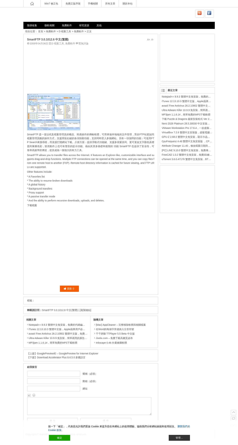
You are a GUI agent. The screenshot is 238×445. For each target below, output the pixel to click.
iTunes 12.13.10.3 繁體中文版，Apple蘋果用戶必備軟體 (59, 329)
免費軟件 (67, 25)
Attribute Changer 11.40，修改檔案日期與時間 (187, 145)
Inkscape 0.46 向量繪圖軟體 (110, 342)
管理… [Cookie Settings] (179, 437)
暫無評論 (83, 43)
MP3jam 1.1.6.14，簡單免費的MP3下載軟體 (53, 342)
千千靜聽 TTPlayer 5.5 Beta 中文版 (114, 333)
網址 (85, 388)
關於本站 (128, 3)
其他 (99, 25)
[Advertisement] (90, 68)
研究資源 (84, 25)
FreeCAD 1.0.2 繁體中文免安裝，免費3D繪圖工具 (189, 154)
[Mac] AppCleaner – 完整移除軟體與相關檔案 (119, 324)
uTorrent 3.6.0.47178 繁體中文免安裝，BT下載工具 (190, 159)
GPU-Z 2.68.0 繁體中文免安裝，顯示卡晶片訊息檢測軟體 (193, 136)
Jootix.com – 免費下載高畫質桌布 (113, 338)
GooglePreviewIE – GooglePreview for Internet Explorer (67, 353)
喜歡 (69, 288)
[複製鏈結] (85, 310)
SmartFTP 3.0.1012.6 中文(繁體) (60, 310)
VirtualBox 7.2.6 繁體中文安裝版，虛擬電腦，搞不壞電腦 (193, 132)
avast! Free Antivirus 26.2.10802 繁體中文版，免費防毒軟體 (62, 333)
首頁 (40, 31)
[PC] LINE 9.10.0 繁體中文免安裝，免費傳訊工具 (189, 150)
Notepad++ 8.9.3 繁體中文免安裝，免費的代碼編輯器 (58, 324)
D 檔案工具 (65, 31)
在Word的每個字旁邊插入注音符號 (113, 329)
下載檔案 (32, 205)
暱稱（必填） (90, 373)
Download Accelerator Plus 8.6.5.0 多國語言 (61, 357)
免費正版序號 (73, 3)
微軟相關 (49, 25)
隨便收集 (32, 25)
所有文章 (110, 3)
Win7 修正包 (51, 3)
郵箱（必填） (90, 381)
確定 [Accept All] (59, 437)
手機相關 (93, 3)
